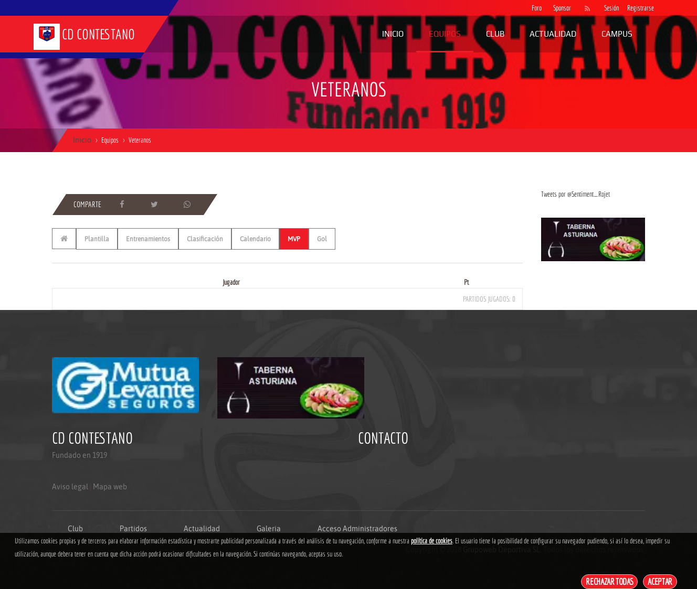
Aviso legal (70, 487)
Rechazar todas (609, 581)
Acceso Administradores (357, 528)
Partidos (133, 528)
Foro (537, 8)
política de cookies (431, 541)
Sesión (610, 8)
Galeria (269, 528)
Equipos (445, 33)
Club (495, 33)
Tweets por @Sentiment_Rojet (575, 194)
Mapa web (110, 487)
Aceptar (660, 581)
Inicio (393, 33)
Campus (616, 33)
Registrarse (633, 8)
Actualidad (553, 33)
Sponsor (559, 8)
